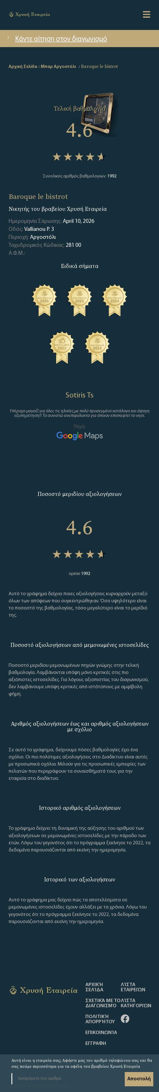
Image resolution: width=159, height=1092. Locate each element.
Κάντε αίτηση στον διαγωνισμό (56, 39)
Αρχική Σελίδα (94, 987)
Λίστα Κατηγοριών (136, 1003)
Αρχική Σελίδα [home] (23, 66)
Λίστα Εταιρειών (133, 987)
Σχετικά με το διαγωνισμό (102, 1003)
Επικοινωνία (101, 1033)
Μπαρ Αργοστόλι (58, 66)
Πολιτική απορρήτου (100, 1019)
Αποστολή (139, 1079)
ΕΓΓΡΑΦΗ (95, 1043)
